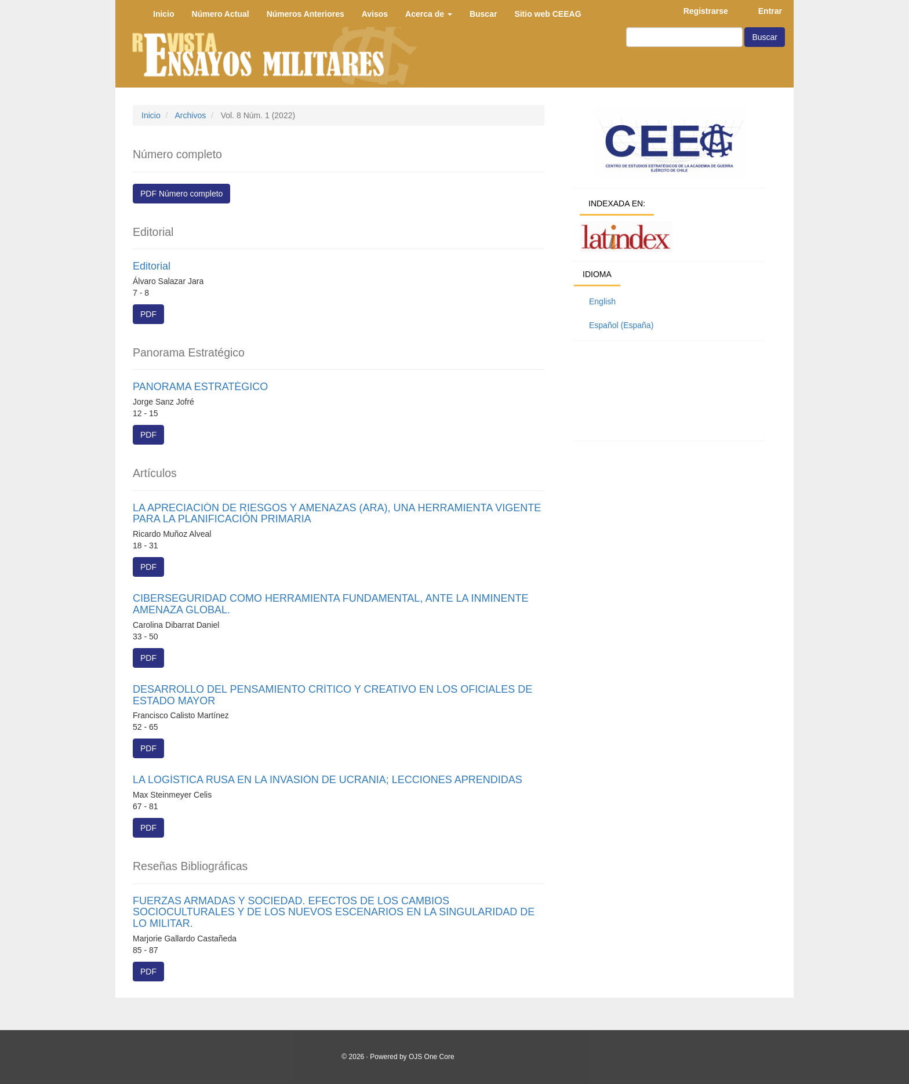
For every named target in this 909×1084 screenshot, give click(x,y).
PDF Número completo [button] (181, 193)
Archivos (190, 115)
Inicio (151, 115)
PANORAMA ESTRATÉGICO (200, 386)
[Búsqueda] (684, 37)
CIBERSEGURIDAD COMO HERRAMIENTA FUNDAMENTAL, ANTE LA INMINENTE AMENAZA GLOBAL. (330, 604)
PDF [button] (148, 314)
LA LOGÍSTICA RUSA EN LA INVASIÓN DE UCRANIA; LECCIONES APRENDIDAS (327, 779)
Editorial (151, 266)
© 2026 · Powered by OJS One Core (397, 1057)
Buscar (764, 37)
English (602, 301)
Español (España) (621, 325)
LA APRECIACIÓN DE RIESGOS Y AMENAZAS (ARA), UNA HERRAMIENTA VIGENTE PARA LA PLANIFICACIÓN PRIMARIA (337, 513)
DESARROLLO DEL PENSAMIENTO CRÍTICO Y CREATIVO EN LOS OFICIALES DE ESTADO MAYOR (332, 695)
